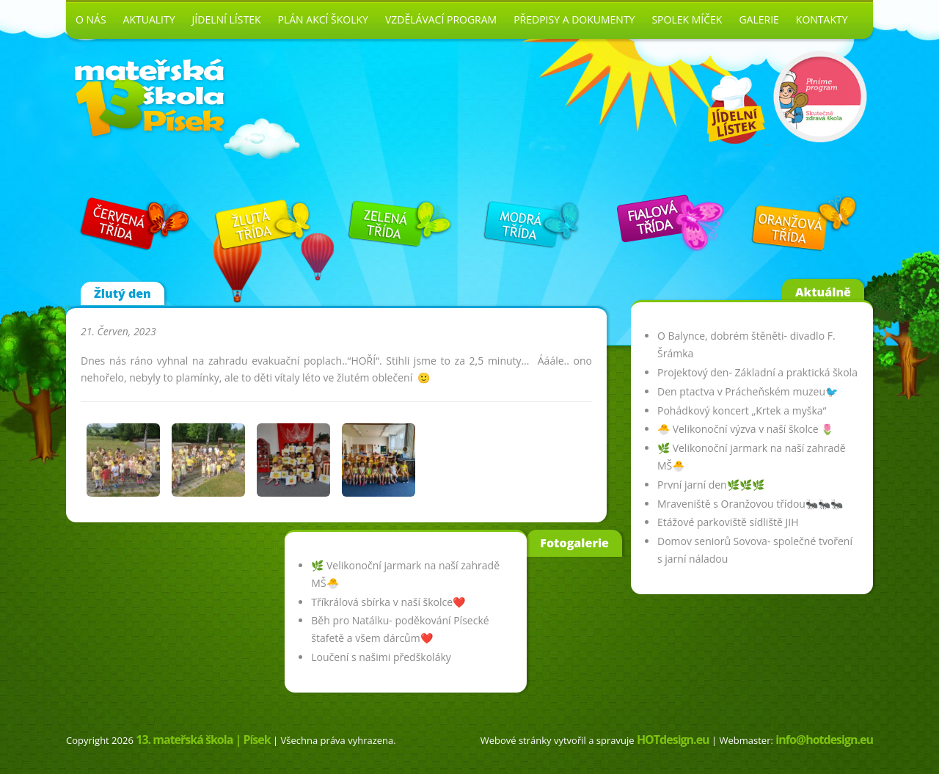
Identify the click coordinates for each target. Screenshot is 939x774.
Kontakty (822, 19)
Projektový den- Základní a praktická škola (757, 372)
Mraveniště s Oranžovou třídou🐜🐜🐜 (750, 504)
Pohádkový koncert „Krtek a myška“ (741, 410)
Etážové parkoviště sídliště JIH (728, 522)
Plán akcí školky (323, 19)
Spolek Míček (686, 19)
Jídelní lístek (226, 19)
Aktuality (149, 19)
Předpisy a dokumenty (574, 19)
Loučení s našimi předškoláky (381, 657)
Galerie (758, 19)
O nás (91, 19)
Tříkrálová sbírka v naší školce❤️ (388, 602)
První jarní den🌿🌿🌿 (710, 485)
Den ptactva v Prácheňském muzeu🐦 (747, 391)
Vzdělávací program (441, 19)
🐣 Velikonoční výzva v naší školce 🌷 (745, 429)
